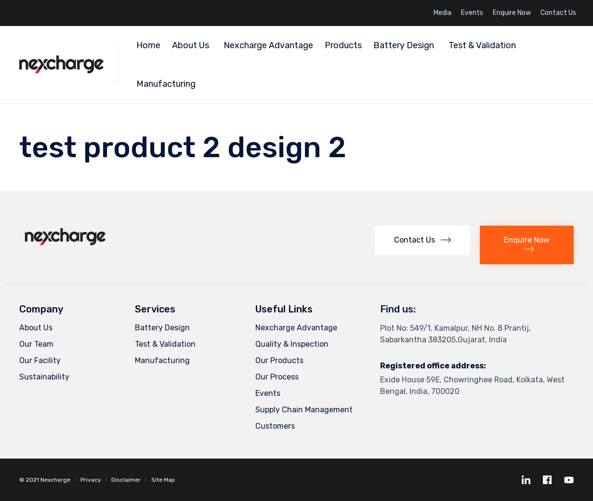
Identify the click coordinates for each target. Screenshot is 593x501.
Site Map (163, 479)
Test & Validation (482, 45)
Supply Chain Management (304, 409)
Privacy (90, 479)
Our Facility (40, 360)
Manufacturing (167, 84)
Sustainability (44, 376)
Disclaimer (126, 479)
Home (148, 45)
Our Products (279, 360)
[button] (422, 240)
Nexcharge (55, 479)
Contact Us (558, 13)
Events (472, 13)
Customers (275, 426)
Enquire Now (512, 13)
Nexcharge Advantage (268, 45)
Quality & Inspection (292, 344)
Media (442, 13)
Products (343, 45)
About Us (192, 45)
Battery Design (405, 45)
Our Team (36, 344)
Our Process (277, 376)
